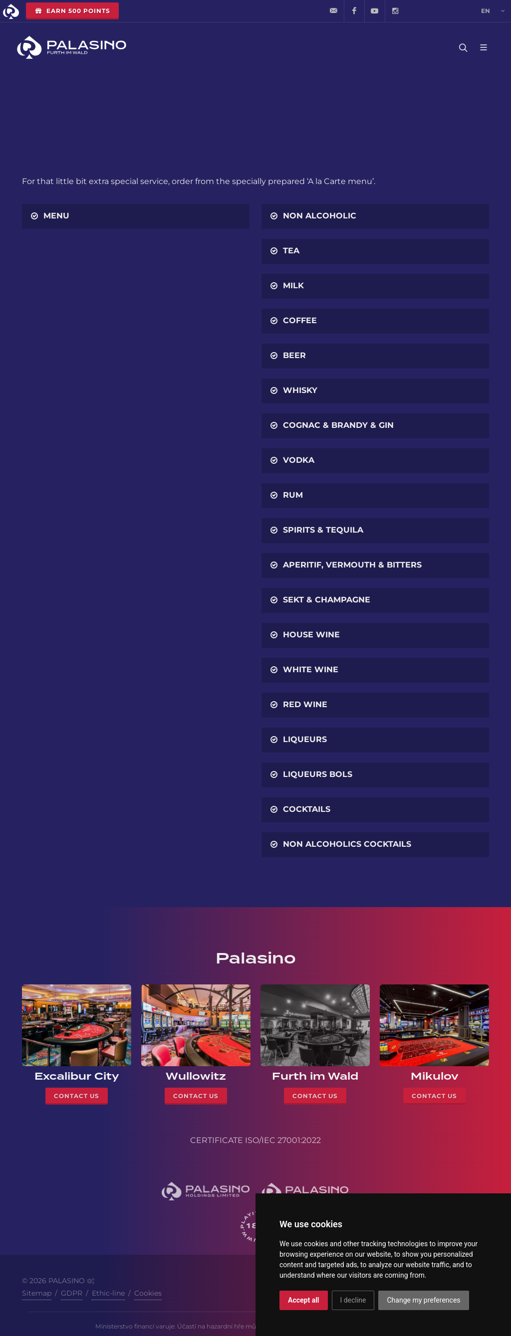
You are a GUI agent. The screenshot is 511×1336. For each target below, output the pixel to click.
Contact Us (76, 1096)
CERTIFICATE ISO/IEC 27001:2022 (255, 1140)
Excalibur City (76, 1076)
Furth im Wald (315, 1076)
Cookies (148, 1293)
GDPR (71, 1293)
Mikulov (435, 1076)
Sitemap (36, 1293)
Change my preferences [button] (423, 1300)
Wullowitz (196, 1076)
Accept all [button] (303, 1300)
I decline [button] (353, 1300)
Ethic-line (108, 1293)
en (493, 11)
